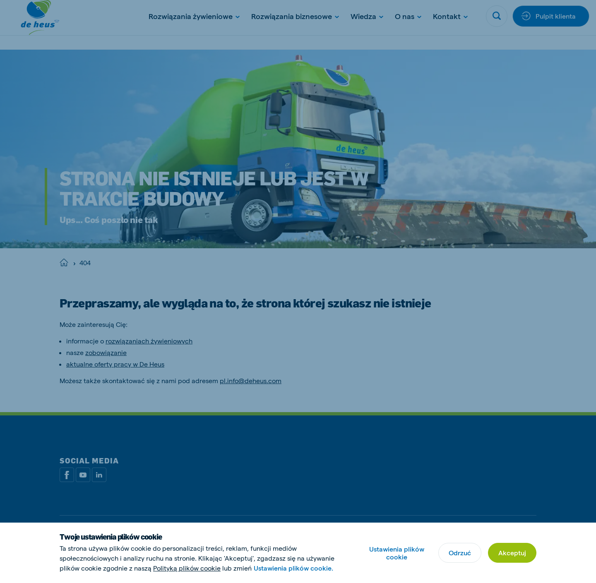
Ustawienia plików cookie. (293, 568)
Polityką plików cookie (187, 568)
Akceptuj (512, 553)
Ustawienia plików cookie (396, 553)
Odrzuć (460, 553)
